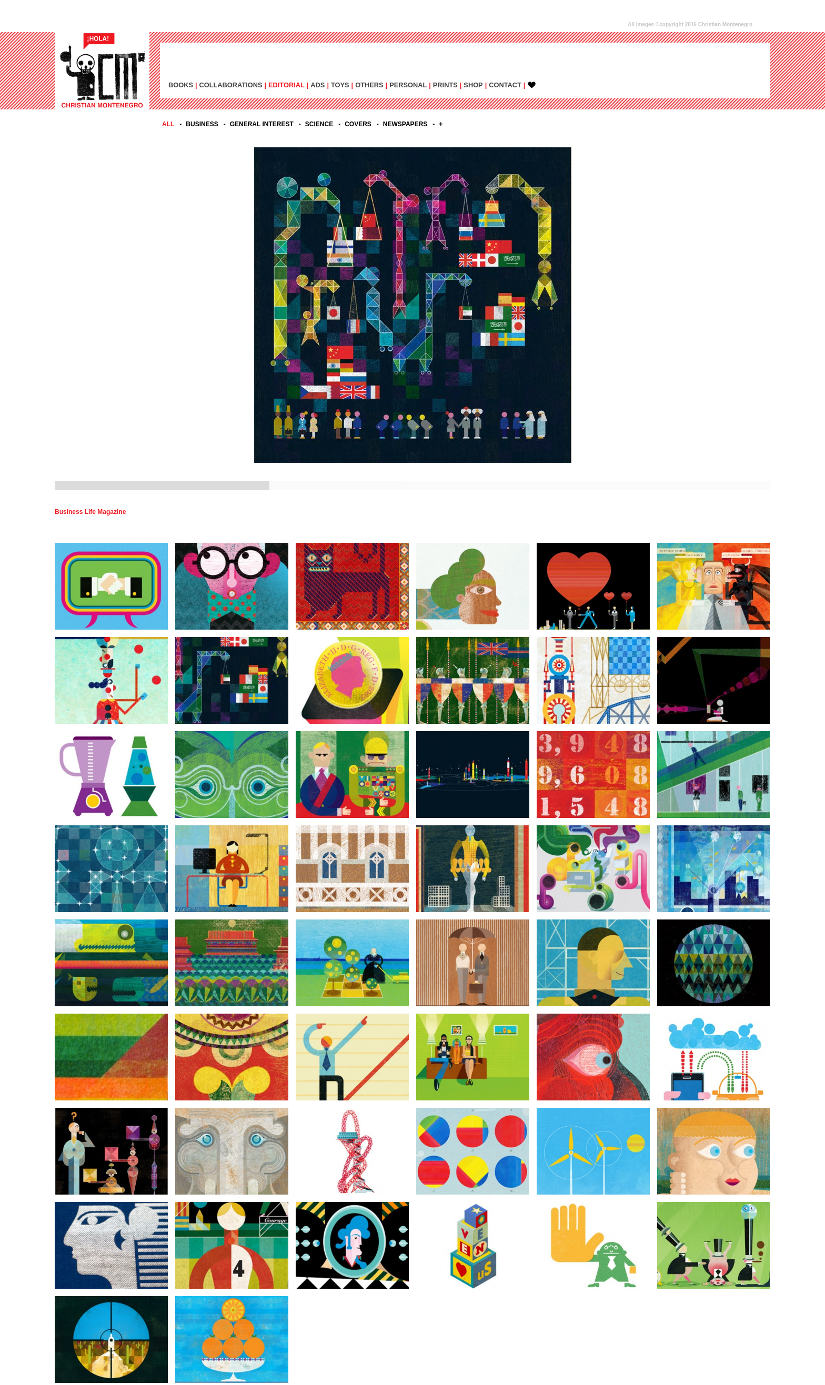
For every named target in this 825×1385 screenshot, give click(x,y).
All (168, 124)
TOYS (340, 85)
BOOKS (180, 85)
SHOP (473, 85)
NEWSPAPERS (405, 124)
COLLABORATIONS (231, 85)
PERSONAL (408, 85)
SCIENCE (319, 124)
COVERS (358, 124)
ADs (317, 85)
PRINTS (445, 85)
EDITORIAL (286, 85)
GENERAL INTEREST (262, 124)
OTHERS (369, 85)
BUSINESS (202, 124)
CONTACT (505, 85)
